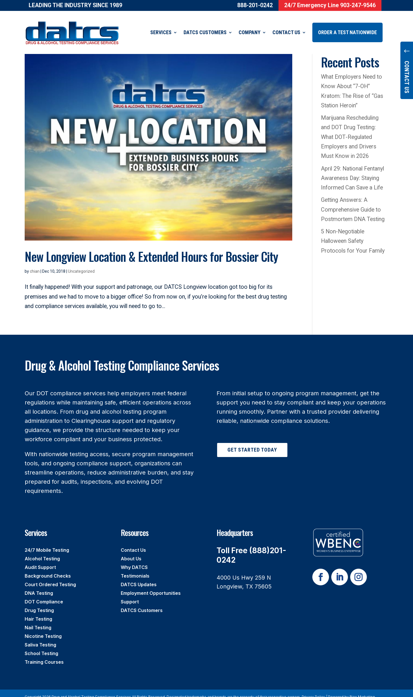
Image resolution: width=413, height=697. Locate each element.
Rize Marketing (362, 690)
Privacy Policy (313, 690)
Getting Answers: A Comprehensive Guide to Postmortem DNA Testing (353, 202)
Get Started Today (252, 443)
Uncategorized (81, 264)
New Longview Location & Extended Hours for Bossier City (151, 249)
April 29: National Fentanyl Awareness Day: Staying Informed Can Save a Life (353, 171)
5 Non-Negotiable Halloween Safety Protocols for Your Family (353, 234)
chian (35, 264)
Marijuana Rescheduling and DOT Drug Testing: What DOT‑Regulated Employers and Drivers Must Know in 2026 (350, 129)
